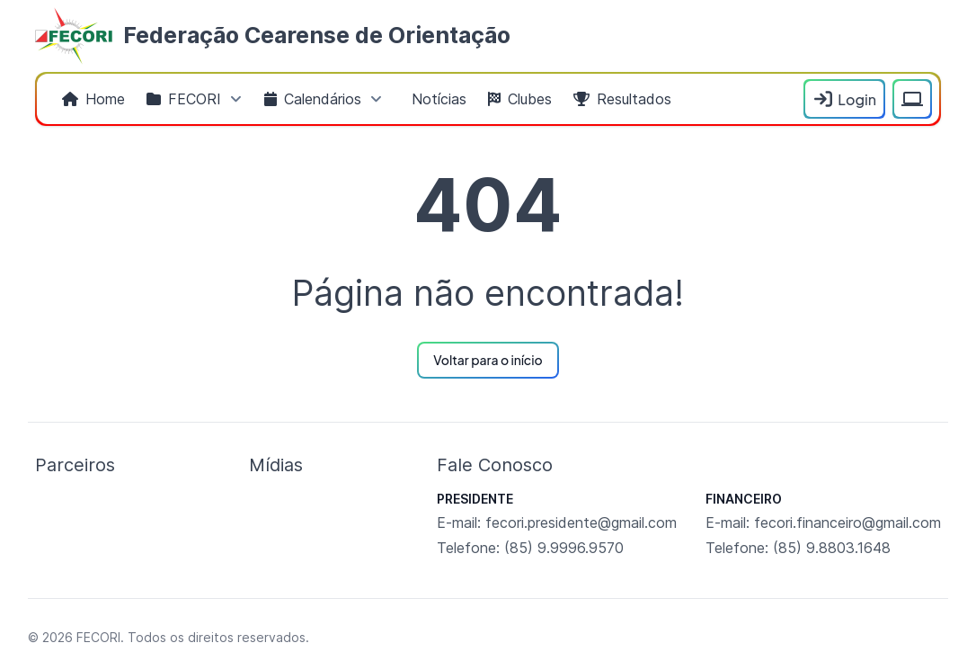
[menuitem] (93, 99)
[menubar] (423, 99)
